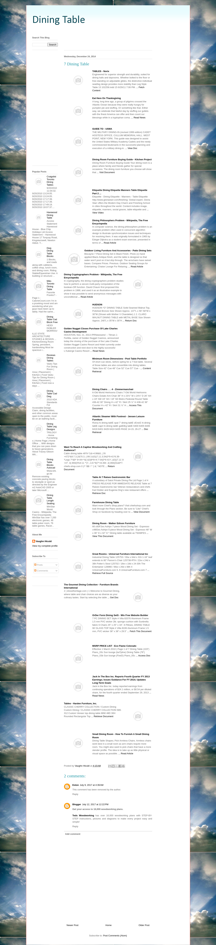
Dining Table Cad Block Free (52, 319)
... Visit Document (106, 172)
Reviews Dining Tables (51, 358)
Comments (41, 570)
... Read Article (108, 242)
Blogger (76, 804)
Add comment (72, 834)
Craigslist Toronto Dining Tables (51, 180)
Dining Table (58, 20)
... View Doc (131, 148)
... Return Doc (130, 320)
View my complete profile (45, 546)
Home (108, 925)
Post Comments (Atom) (115, 935)
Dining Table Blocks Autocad (51, 463)
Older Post (144, 925)
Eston (75, 785)
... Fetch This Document (139, 631)
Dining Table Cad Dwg (52, 394)
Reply (75, 794)
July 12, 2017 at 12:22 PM (95, 804)
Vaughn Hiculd (44, 541)
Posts (38, 565)
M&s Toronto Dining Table (50, 285)
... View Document (140, 512)
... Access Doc (143, 655)
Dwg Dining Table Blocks (50, 252)
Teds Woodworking (83, 815)
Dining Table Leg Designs (52, 426)
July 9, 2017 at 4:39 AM (92, 785)
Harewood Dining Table (52, 215)
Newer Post (72, 925)
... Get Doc (113, 597)
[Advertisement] (108, 30)
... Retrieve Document (102, 716)
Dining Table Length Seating (50, 499)
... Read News (138, 117)
